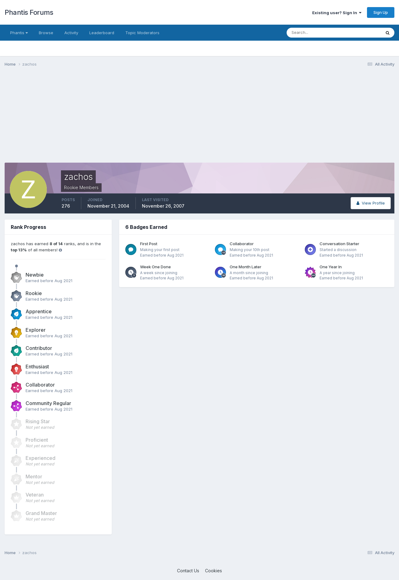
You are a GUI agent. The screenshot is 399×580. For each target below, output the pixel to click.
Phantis (19, 32)
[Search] (314, 33)
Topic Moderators (142, 32)
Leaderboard (101, 32)
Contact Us (188, 570)
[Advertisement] (117, 119)
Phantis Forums (29, 12)
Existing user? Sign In (336, 12)
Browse (46, 32)
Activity (71, 32)
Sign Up (380, 12)
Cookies (213, 570)
